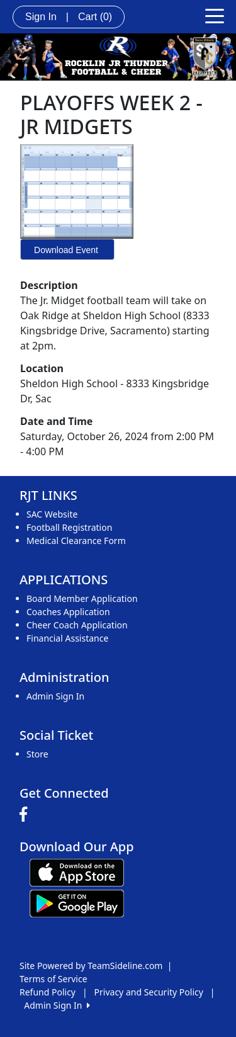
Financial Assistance (67, 638)
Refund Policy (48, 992)
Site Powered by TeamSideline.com (91, 966)
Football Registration (69, 527)
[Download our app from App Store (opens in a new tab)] (77, 872)
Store (37, 754)
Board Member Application (82, 598)
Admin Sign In (55, 696)
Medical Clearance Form (76, 541)
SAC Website (51, 514)
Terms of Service (53, 979)
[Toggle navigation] (215, 15)
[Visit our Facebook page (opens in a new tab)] (26, 815)
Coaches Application (68, 612)
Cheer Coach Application (77, 625)
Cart (95, 16)
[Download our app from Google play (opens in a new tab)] (77, 903)
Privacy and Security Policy (148, 992)
